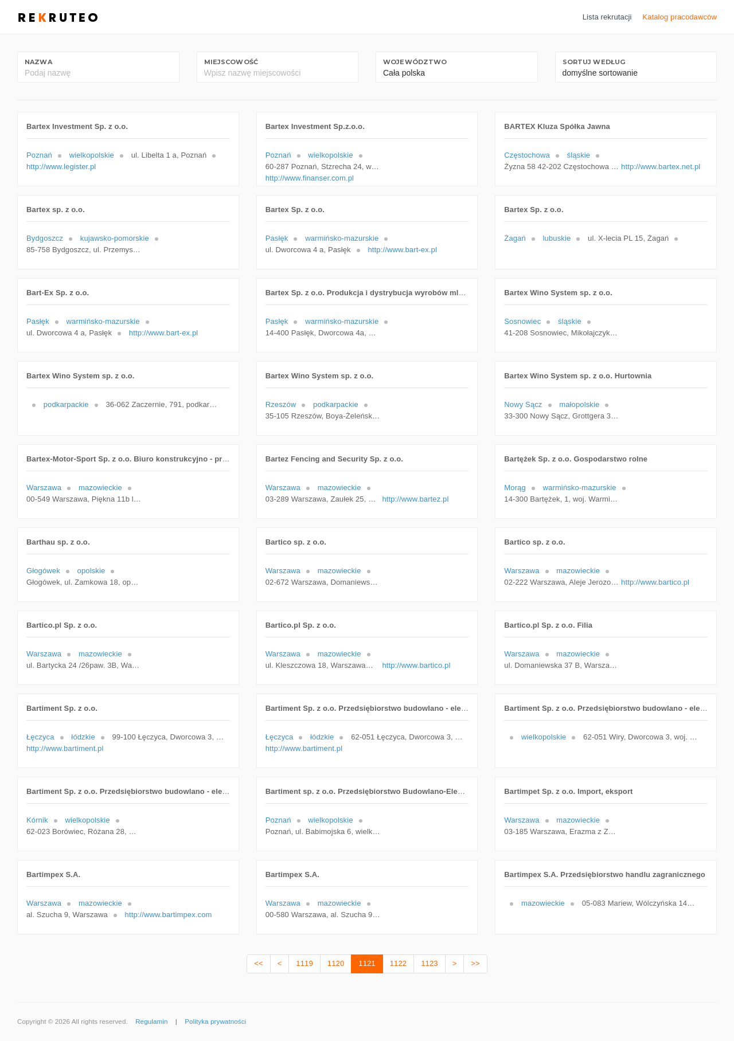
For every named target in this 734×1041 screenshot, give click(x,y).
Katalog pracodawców (679, 17)
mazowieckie (100, 487)
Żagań (515, 238)
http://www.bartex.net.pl (660, 166)
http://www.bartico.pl (655, 582)
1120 (335, 963)
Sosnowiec (522, 321)
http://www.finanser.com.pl (310, 178)
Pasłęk (277, 238)
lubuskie (557, 238)
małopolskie (579, 404)
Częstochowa (526, 155)
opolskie (91, 570)
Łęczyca (40, 737)
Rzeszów (281, 404)
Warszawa (43, 487)
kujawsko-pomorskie (114, 238)
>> (475, 963)
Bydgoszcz (44, 238)
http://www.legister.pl (61, 166)
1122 (398, 963)
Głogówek (43, 570)
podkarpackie (66, 404)
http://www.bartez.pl (415, 499)
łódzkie (83, 737)
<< (258, 963)
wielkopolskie (91, 155)
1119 (304, 963)
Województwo (415, 62)
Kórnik (37, 820)
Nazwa (38, 62)
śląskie (579, 155)
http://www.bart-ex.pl (402, 249)
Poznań (39, 155)
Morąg (515, 487)
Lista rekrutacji (607, 17)
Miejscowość (231, 62)
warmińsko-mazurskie (341, 238)
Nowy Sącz (523, 404)
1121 (366, 963)
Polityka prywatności (215, 1021)
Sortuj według (594, 62)
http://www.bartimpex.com (168, 914)
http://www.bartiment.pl (65, 748)
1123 (429, 963)
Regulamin (151, 1021)
